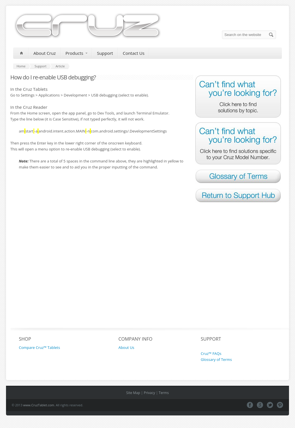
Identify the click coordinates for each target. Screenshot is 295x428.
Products (76, 53)
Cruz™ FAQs (211, 353)
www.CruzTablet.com (38, 405)
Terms (164, 392)
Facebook (250, 405)
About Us (126, 347)
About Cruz (44, 53)
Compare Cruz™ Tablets (39, 347)
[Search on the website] (249, 34)
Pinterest (280, 405)
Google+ (260, 405)
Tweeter (270, 405)
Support (105, 53)
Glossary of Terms (216, 359)
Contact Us (133, 53)
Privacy (149, 392)
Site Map (133, 392)
